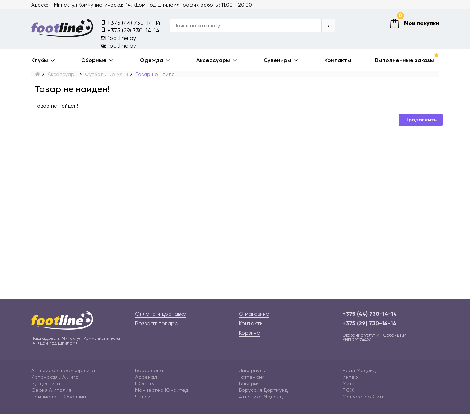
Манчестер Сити (364, 396)
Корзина (249, 333)
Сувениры (277, 60)
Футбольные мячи (106, 74)
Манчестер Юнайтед (161, 390)
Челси (142, 396)
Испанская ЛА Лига (55, 377)
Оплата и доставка (160, 314)
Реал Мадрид (359, 370)
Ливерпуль (252, 370)
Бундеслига (45, 383)
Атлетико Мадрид (261, 396)
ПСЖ (348, 390)
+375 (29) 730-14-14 (129, 30)
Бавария (249, 383)
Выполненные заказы (404, 60)
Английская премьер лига (63, 370)
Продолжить (421, 120)
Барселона (149, 370)
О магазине (254, 314)
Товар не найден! (157, 74)
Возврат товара (156, 323)
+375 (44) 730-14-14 (130, 22)
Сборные (94, 60)
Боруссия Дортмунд (263, 390)
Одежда (151, 60)
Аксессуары (213, 60)
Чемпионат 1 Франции (58, 396)
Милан (351, 383)
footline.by (118, 38)
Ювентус (146, 383)
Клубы (39, 60)
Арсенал (146, 377)
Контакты (337, 60)
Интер (350, 377)
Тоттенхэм (251, 377)
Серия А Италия (51, 390)
